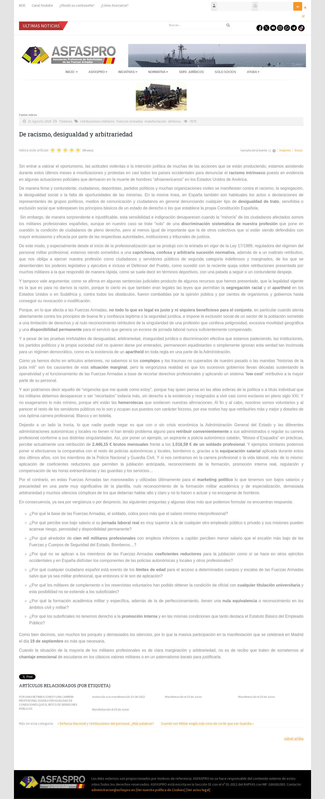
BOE (22, 5)
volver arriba (293, 738)
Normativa (158, 71)
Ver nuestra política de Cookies (160, 790)
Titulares (65, 121)
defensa (174, 121)
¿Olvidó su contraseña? (76, 5)
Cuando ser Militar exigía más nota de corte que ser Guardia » (207, 723)
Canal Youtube (42, 5)
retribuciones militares (97, 121)
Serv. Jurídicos (191, 71)
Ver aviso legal (198, 790)
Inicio (72, 71)
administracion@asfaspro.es (113, 790)
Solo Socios (225, 71)
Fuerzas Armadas (130, 121)
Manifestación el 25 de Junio (183, 697)
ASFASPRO (98, 71)
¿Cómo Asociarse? (114, 5)
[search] (199, 25)
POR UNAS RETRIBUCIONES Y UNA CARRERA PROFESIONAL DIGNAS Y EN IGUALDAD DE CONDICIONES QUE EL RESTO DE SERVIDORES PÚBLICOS (48, 703)
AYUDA (253, 71)
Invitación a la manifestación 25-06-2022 (118, 697)
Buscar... (166, 21)
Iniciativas (127, 71)
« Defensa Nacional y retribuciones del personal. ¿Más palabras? (106, 723)
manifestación (155, 121)
